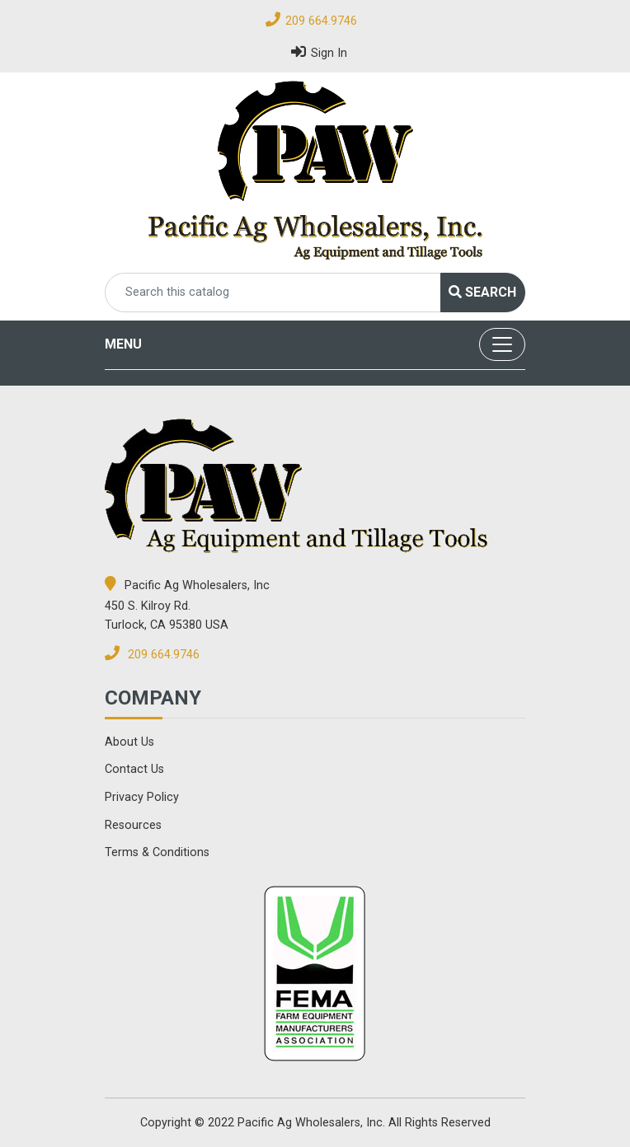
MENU (123, 344)
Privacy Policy (142, 797)
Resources (133, 825)
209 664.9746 (321, 21)
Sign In (319, 51)
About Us (129, 742)
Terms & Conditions (157, 852)
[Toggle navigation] (502, 344)
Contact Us (134, 769)
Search (482, 292)
